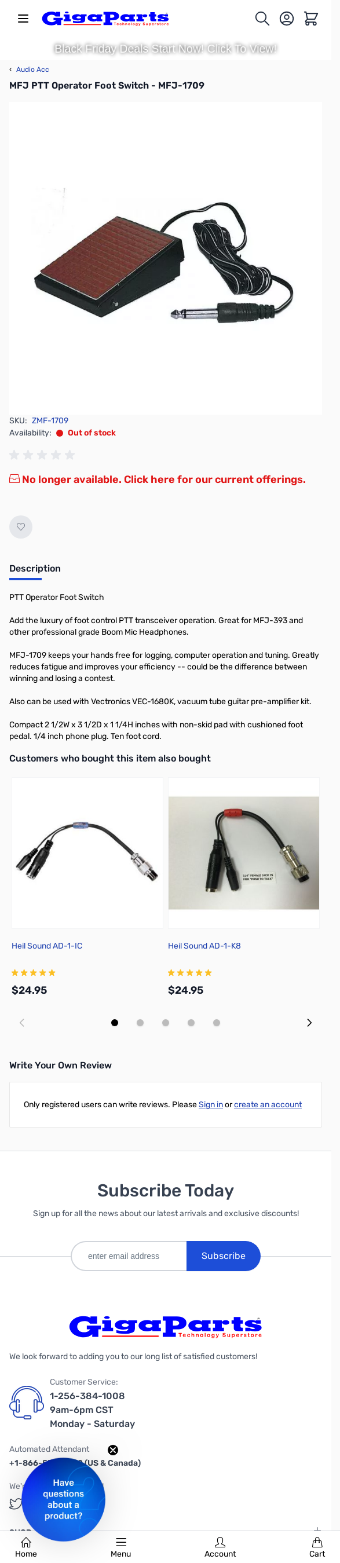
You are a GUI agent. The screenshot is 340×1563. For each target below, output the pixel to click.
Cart (317, 1548)
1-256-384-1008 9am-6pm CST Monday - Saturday (92, 1409)
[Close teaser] (113, 1450)
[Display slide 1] (114, 1022)
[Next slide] (309, 1022)
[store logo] (105, 18)
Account (220, 1548)
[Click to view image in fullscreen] (165, 258)
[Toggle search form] (262, 18)
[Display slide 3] (165, 1022)
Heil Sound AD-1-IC (47, 946)
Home (26, 1548)
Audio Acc (29, 69)
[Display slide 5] (216, 1022)
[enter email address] (129, 1256)
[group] (44, 455)
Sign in (211, 1105)
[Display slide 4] (191, 1022)
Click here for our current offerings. (215, 479)
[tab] (35, 572)
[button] (63, 1500)
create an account (268, 1105)
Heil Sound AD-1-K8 (204, 946)
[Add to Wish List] (20, 527)
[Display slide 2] (140, 1022)
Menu (121, 1548)
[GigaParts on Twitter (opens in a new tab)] (16, 1503)
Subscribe (224, 1255)
